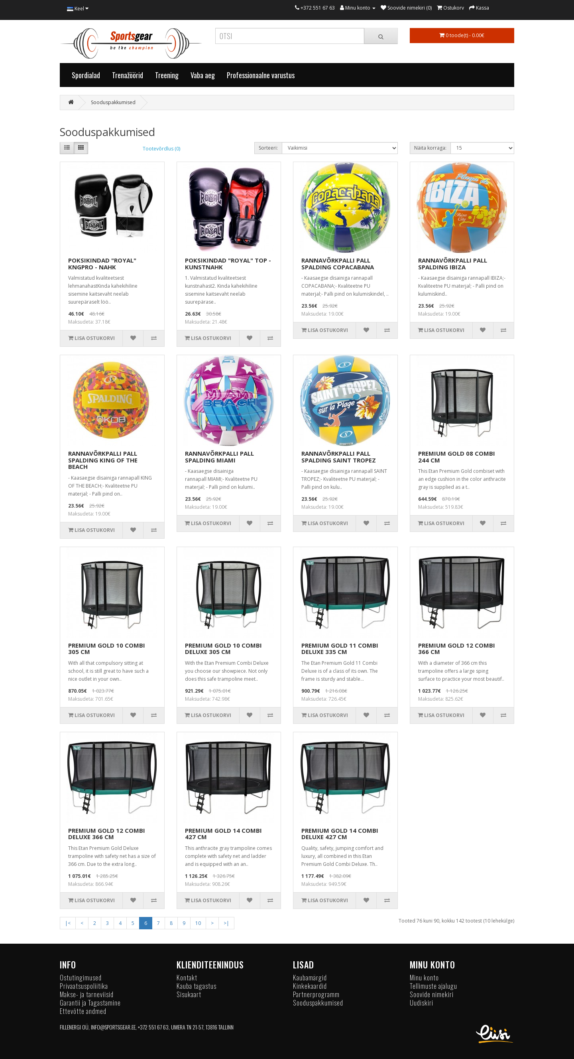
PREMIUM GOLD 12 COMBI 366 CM (456, 648)
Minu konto (424, 977)
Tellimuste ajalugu (433, 986)
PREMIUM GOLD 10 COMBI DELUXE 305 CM (223, 648)
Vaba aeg (203, 75)
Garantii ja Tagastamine (90, 1003)
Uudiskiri (421, 1003)
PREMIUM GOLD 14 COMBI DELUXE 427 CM (339, 833)
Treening (167, 75)
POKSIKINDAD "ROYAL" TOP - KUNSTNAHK (228, 263)
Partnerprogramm (316, 994)
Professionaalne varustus (261, 75)
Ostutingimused (81, 977)
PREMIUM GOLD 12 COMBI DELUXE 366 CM (106, 833)
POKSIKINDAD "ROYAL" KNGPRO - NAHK (102, 263)
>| (226, 923)
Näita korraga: (430, 147)
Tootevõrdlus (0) (161, 148)
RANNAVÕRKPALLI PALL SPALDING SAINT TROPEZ (338, 456)
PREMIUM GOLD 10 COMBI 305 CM (106, 648)
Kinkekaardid (310, 986)
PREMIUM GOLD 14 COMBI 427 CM (223, 833)
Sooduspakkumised (113, 102)
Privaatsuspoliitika (84, 986)
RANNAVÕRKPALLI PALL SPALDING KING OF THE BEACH (103, 459)
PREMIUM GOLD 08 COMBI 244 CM (456, 456)
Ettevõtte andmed (83, 1011)
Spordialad (86, 75)
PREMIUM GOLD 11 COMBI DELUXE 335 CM (339, 648)
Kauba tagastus (196, 986)
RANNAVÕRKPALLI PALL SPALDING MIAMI (219, 456)
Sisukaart (189, 994)
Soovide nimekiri (432, 994)
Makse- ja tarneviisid (87, 994)
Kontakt (187, 977)
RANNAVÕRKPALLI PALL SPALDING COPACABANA (337, 263)
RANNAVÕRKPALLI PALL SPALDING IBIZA (452, 263)
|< (68, 923)
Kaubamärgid (310, 977)
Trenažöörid (127, 75)
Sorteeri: (268, 147)
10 (198, 923)
